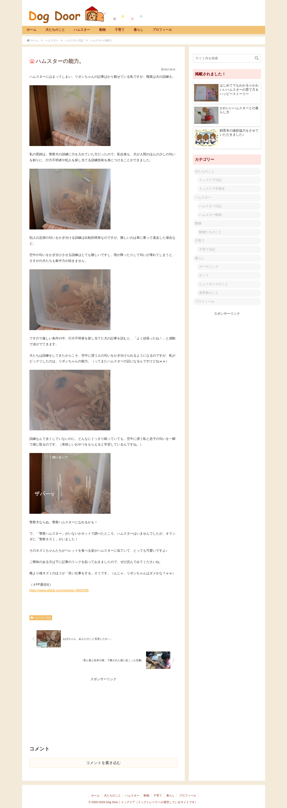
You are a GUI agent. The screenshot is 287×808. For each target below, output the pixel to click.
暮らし (200, 258)
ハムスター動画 (210, 214)
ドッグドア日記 (210, 180)
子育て (200, 240)
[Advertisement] (103, 710)
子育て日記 (207, 249)
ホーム (95, 795)
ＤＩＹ (204, 275)
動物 (198, 223)
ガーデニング (208, 266)
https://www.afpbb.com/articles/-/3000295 (59, 590)
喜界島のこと (208, 292)
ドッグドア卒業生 (212, 188)
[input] (227, 58)
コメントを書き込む (103, 763)
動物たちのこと (210, 232)
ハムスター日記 (41, 617)
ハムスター (203, 197)
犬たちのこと (204, 171)
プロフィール (204, 301)
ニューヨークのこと (213, 284)
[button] (256, 58)
